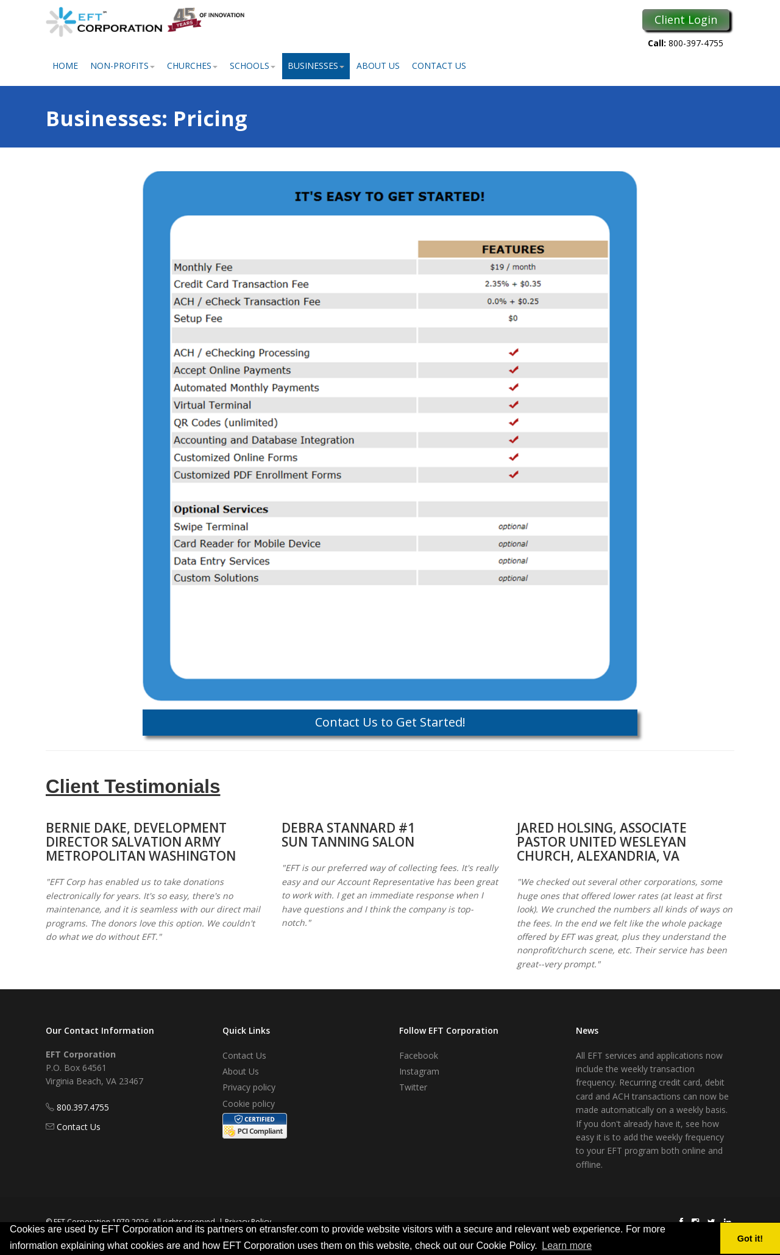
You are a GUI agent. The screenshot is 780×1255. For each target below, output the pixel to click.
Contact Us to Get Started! (390, 722)
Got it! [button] (750, 1238)
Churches (192, 65)
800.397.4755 (83, 1107)
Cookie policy (248, 1103)
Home (65, 65)
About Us (378, 65)
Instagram (419, 1071)
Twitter (413, 1087)
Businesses (316, 65)
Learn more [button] (567, 1245)
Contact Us (439, 65)
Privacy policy (248, 1087)
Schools (252, 65)
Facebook (418, 1055)
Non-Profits (122, 65)
